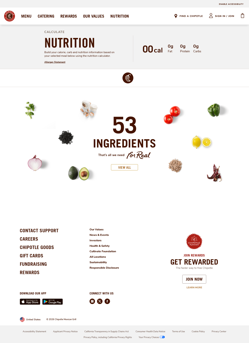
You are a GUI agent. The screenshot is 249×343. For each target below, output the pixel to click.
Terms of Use (178, 331)
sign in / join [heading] (224, 16)
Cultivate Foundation (103, 251)
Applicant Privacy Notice (65, 331)
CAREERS (29, 239)
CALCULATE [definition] (54, 32)
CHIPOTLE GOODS (37, 247)
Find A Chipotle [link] (191, 16)
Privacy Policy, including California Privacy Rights (108, 337)
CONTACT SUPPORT (39, 230)
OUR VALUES (93, 16)
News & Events (99, 235)
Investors (95, 240)
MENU (26, 16)
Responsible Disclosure (104, 268)
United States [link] (33, 319)
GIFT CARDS (31, 255)
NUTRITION (119, 16)
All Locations (98, 257)
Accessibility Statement (34, 331)
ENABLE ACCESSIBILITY (231, 4)
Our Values (97, 229)
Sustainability (98, 262)
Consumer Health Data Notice (150, 331)
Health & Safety (100, 246)
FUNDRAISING (33, 264)
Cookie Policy (198, 331)
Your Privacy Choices (152, 337)
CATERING (46, 16)
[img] (128, 78)
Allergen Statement (54, 62)
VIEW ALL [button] (124, 167)
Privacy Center (219, 331)
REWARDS (68, 16)
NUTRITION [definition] (69, 43)
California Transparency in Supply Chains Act (106, 331)
